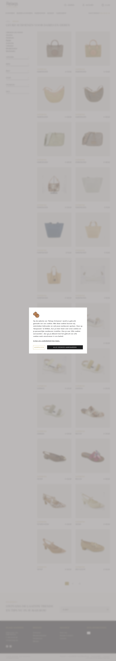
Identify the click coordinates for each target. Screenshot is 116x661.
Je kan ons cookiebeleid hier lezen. (46, 341)
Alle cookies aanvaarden (65, 347)
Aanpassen (39, 347)
